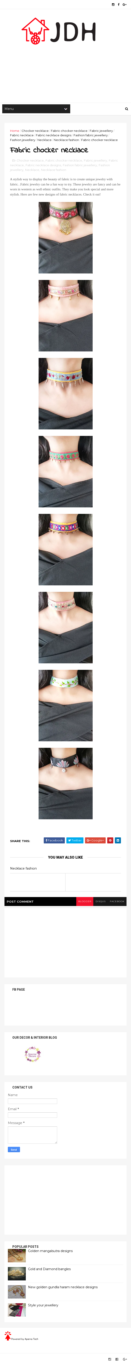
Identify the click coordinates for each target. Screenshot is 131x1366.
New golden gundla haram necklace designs (63, 1288)
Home (14, 131)
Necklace (44, 140)
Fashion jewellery (22, 140)
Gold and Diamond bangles (49, 1270)
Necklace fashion (66, 140)
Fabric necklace (22, 136)
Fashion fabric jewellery (91, 136)
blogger (84, 902)
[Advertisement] (65, 67)
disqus (100, 902)
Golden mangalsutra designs (50, 1252)
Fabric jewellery (101, 131)
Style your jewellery (43, 1306)
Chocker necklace (35, 131)
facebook (117, 902)
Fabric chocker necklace (69, 131)
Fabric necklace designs (53, 136)
